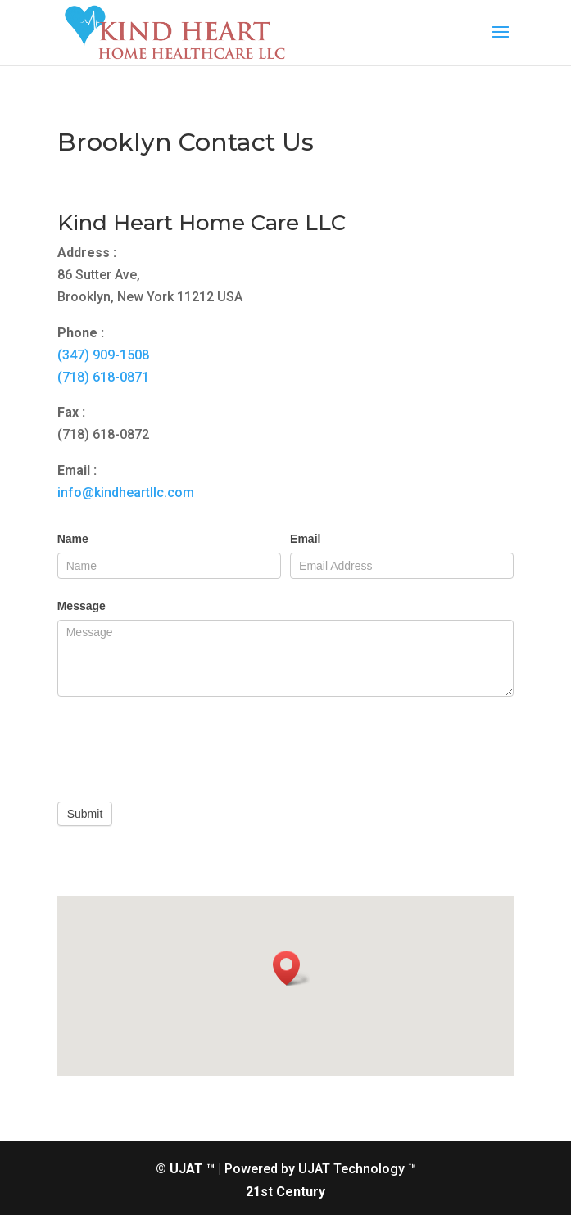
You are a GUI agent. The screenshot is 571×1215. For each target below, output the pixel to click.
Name (72, 538)
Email (305, 538)
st (267, 1191)
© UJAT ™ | (188, 1169)
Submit (85, 813)
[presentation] (181, 745)
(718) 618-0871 (103, 377)
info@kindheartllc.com (125, 492)
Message (81, 605)
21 (253, 1191)
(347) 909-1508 (103, 355)
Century (300, 1191)
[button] (291, 968)
